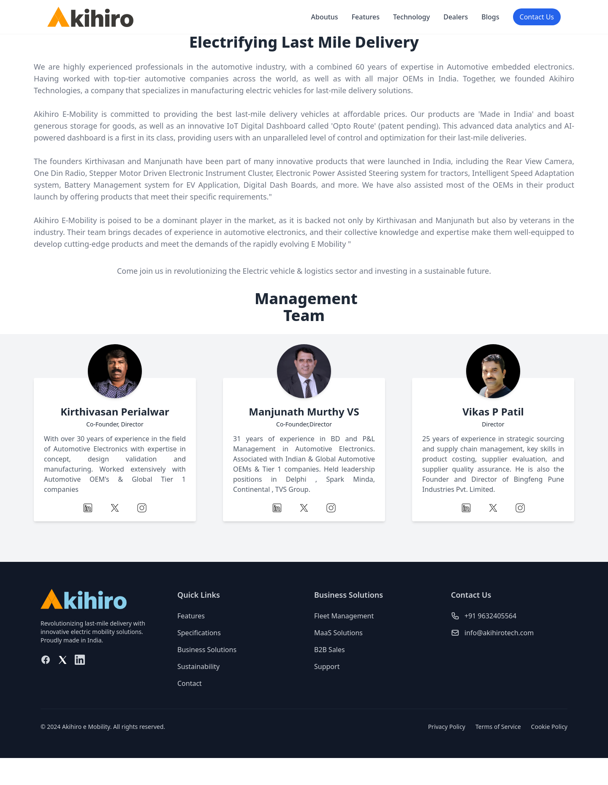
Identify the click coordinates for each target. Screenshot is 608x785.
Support (326, 666)
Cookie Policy (549, 727)
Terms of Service (498, 727)
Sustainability (198, 666)
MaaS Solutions (338, 632)
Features (366, 17)
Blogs (490, 17)
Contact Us (537, 17)
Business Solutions (206, 649)
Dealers (455, 17)
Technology (411, 17)
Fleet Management (344, 615)
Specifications (199, 632)
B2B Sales (329, 649)
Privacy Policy (446, 727)
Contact (189, 683)
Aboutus (324, 17)
